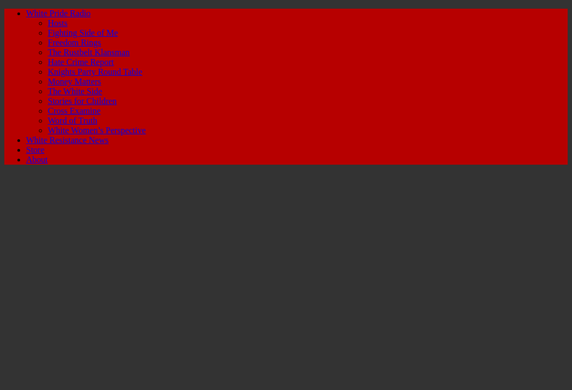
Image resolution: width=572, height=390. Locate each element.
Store (35, 149)
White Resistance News (67, 140)
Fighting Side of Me (83, 32)
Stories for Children (82, 101)
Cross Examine (74, 110)
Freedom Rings (74, 42)
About (37, 159)
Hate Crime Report (81, 62)
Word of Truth (72, 120)
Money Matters (74, 81)
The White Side (75, 91)
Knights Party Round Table (95, 71)
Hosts (57, 23)
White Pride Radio (58, 13)
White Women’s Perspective (97, 130)
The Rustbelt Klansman (89, 52)
